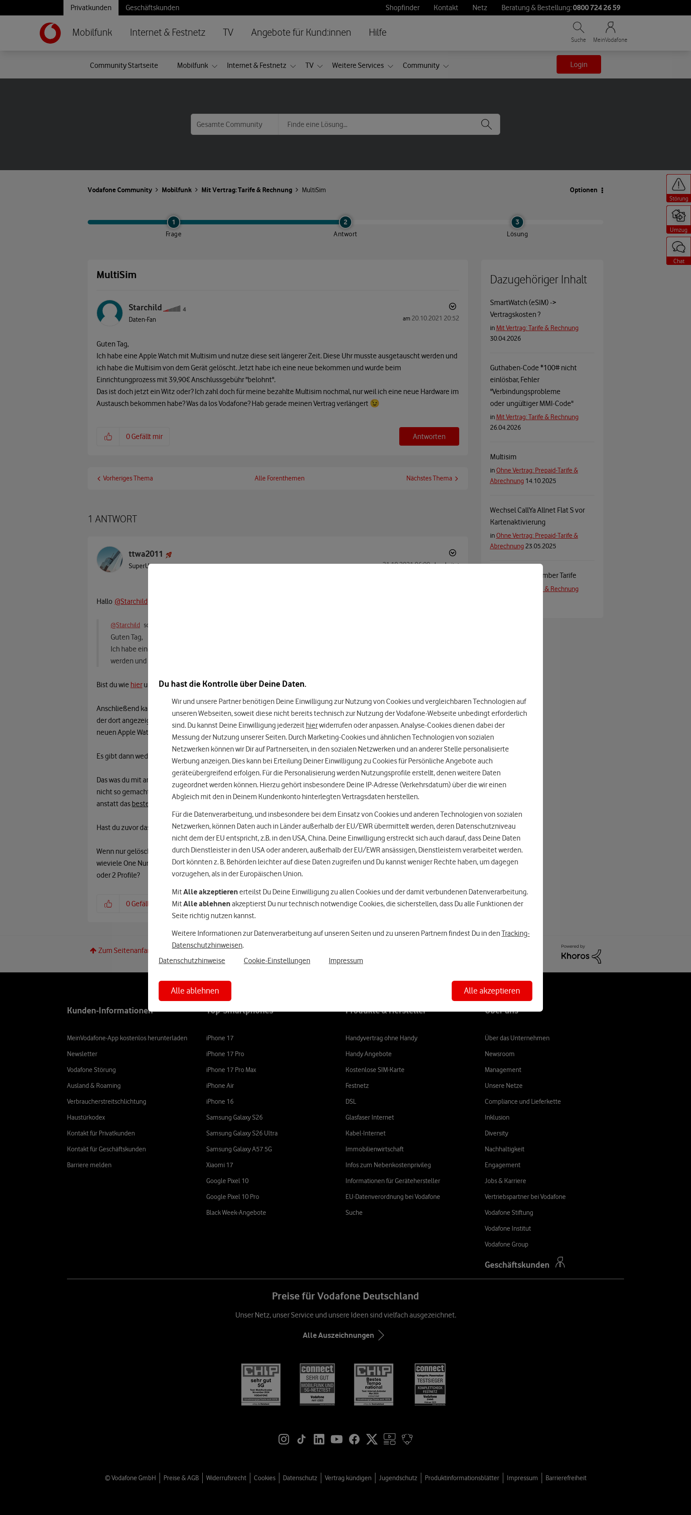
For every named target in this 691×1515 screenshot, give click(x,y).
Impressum (346, 960)
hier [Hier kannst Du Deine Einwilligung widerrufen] (312, 725)
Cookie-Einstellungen (277, 960)
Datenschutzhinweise (192, 960)
